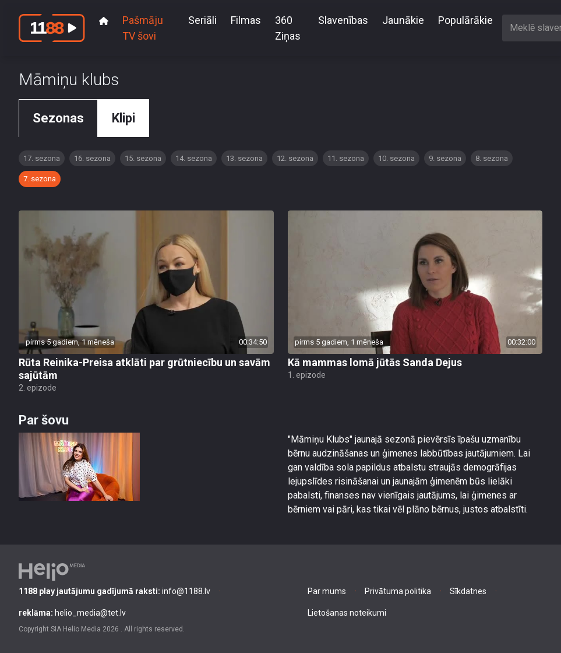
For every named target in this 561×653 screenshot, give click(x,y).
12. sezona (295, 158)
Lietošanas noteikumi (347, 612)
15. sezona (143, 158)
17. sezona (41, 158)
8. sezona (491, 158)
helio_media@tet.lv (72, 612)
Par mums (327, 591)
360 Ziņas (288, 28)
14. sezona (193, 158)
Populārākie (465, 20)
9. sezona (445, 158)
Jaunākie (403, 20)
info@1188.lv (114, 591)
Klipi (123, 118)
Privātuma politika (398, 591)
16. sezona (92, 158)
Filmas (246, 20)
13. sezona (244, 158)
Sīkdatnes (468, 591)
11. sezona (345, 158)
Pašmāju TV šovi (142, 28)
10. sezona (396, 158)
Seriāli (202, 20)
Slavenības (343, 20)
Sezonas (58, 118)
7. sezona (39, 178)
